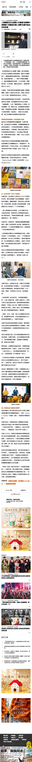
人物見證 (20, 7)
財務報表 (24, 739)
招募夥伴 (5, 739)
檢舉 (30, 29)
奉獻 (24, 2)
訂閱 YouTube (15, 494)
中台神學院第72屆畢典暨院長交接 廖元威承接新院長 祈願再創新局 (15, 577)
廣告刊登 (5, 737)
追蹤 (20, 29)
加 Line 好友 (8, 490)
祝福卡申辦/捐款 (7, 741)
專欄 (26, 7)
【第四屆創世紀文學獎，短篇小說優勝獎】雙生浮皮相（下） (15, 603)
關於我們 (5, 735)
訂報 (21, 2)
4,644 (7, 57)
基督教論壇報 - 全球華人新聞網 (4, 2)
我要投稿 (21, 735)
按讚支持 (23, 490)
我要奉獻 (9, 502)
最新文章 (4, 7)
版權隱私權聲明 (15, 739)
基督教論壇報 (12, 7)
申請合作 (13, 737)
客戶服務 (21, 737)
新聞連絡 (13, 735)
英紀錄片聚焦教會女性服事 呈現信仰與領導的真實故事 (15, 629)
